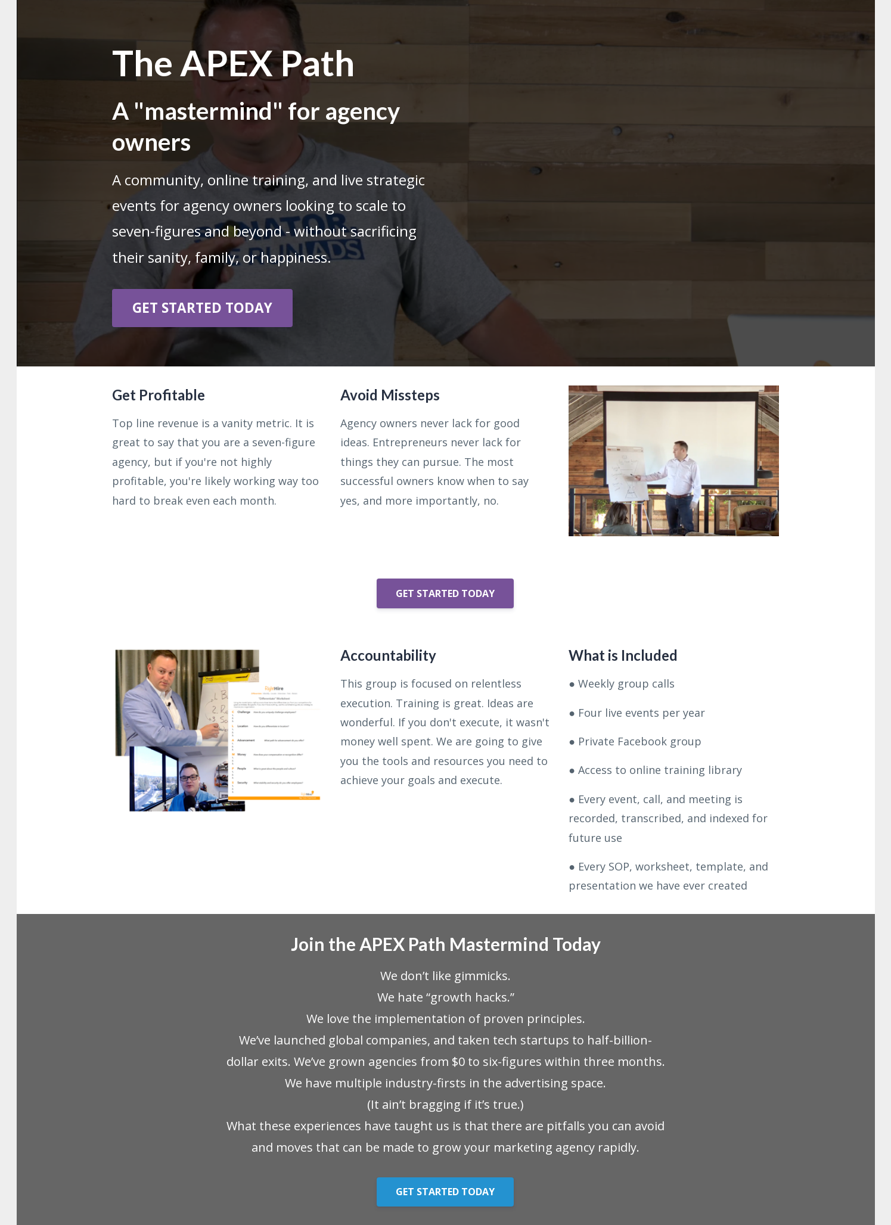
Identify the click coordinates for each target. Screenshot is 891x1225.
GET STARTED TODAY (202, 308)
